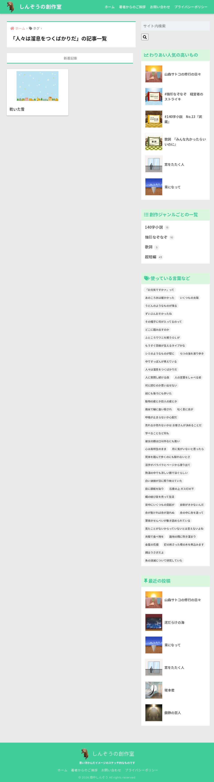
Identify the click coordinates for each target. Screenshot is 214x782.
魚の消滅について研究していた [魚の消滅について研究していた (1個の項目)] (163, 560)
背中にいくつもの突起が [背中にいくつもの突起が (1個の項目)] (159, 504)
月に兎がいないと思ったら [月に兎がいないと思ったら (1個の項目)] (188, 449)
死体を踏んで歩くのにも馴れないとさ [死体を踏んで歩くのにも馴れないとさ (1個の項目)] (167, 457)
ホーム (110, 6)
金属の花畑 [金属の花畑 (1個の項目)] (151, 544)
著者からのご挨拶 (132, 6)
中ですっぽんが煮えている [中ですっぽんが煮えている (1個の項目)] (161, 361)
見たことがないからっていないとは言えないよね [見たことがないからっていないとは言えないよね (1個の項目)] (174, 528)
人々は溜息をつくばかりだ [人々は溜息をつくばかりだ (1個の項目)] (161, 369)
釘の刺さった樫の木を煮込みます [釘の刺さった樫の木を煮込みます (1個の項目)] (184, 544)
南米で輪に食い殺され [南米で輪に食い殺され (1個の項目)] (158, 409)
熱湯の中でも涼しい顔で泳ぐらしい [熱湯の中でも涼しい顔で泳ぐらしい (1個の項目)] (166, 473)
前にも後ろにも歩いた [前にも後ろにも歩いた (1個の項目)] (158, 393)
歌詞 (152, 247)
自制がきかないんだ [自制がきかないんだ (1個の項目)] (192, 504)
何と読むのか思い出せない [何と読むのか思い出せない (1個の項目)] (161, 385)
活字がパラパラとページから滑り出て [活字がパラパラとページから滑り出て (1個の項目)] (167, 465)
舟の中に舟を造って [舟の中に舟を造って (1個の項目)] (192, 512)
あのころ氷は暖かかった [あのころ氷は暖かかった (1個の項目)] (159, 297)
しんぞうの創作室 (33, 7)
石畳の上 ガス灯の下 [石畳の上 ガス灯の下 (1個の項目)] (181, 488)
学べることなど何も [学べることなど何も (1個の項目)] (157, 433)
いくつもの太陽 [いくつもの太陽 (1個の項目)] (189, 297)
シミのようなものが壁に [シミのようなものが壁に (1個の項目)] (159, 353)
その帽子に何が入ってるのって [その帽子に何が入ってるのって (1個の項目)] (163, 321)
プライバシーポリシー (191, 6)
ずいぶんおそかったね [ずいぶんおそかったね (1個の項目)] (158, 313)
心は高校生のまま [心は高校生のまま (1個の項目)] (155, 449)
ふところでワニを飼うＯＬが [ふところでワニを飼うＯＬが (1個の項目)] (162, 337)
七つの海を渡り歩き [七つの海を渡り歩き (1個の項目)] (192, 353)
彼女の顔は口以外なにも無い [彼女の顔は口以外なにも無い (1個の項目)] (162, 441)
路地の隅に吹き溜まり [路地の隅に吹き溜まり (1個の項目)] (182, 536)
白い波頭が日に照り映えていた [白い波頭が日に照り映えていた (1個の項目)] (163, 481)
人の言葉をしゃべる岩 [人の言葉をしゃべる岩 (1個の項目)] (188, 377)
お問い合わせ (160, 6)
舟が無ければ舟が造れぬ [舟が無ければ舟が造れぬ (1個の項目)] (159, 512)
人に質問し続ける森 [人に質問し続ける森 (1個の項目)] (157, 377)
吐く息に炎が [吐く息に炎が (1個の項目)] (185, 409)
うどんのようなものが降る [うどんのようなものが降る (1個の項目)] (161, 305)
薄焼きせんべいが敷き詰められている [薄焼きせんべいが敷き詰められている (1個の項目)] (167, 520)
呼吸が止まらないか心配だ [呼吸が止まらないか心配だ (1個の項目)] (161, 417)
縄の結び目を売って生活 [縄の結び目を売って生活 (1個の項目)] (159, 496)
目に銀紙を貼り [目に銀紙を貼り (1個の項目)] (154, 488)
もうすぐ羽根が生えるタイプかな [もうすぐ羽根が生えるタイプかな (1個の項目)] (165, 345)
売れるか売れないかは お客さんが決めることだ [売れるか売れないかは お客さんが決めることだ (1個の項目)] (173, 425)
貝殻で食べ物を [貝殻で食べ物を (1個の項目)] (154, 536)
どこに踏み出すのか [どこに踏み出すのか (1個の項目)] (157, 329)
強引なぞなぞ (159, 237)
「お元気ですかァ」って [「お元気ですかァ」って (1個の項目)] (159, 290)
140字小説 (157, 227)
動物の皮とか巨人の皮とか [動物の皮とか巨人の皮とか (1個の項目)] (161, 401)
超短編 (154, 257)
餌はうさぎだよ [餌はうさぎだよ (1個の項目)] (154, 552)
